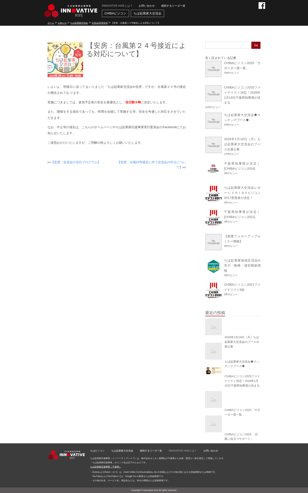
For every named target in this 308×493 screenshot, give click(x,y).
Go (256, 45)
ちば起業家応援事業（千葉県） (105, 467)
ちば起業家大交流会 (147, 13)
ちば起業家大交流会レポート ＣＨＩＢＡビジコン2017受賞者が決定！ (242, 193)
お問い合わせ (147, 5)
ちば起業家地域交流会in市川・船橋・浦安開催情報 (242, 265)
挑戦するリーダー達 (173, 5)
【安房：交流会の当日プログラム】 (76, 162)
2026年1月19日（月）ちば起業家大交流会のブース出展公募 (242, 144)
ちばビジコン (97, 450)
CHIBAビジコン (116, 13)
